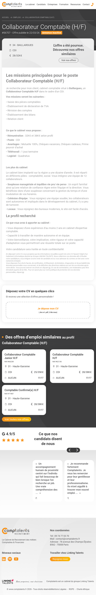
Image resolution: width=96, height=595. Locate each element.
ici (49, 268)
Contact (86, 4)
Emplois (17, 17)
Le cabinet (30, 4)
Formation (63, 4)
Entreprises (52, 4)
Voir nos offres (68, 60)
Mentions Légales (58, 589)
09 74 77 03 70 (61, 536)
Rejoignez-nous (60, 559)
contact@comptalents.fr (68, 538)
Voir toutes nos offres (16, 419)
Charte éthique (83, 589)
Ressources (75, 4)
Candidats (41, 4)
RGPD (71, 589)
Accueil (5, 17)
